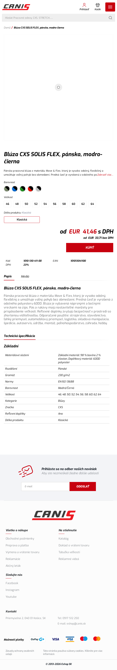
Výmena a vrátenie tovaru (22, 552)
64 (92, 204)
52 (35, 204)
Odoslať (87, 486)
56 (54, 204)
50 (26, 204)
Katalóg (64, 538)
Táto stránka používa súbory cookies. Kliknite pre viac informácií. (72, 652)
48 (17, 204)
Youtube (11, 597)
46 (7, 204)
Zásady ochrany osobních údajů (20, 652)
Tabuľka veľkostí (69, 552)
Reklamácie (13, 559)
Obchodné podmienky (20, 538)
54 (45, 204)
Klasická (22, 219)
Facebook (12, 583)
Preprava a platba (17, 545)
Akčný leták (13, 566)
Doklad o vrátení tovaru (74, 545)
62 (83, 204)
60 (73, 204)
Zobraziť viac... (105, 174)
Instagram (12, 590)
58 (64, 204)
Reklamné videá (69, 559)
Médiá (25, 276)
